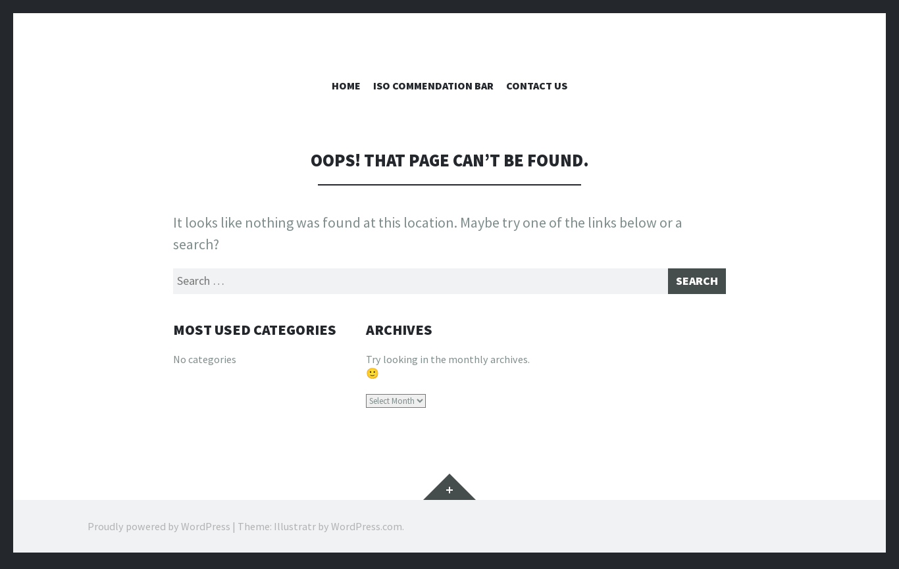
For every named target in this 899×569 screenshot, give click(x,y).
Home (346, 85)
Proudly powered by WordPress (159, 529)
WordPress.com (366, 529)
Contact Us (536, 85)
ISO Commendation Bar (433, 85)
